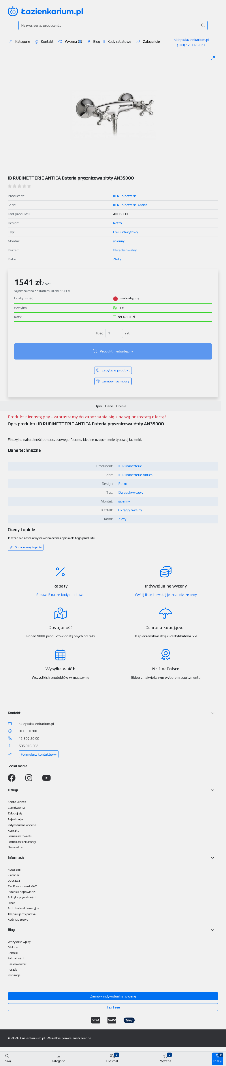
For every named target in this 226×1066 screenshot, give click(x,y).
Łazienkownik (17, 964)
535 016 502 (28, 746)
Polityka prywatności (22, 897)
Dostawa (14, 880)
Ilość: (100, 333)
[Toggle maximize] (212, 58)
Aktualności (16, 958)
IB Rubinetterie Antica (130, 205)
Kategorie (19, 41)
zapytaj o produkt (113, 370)
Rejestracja (15, 819)
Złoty (117, 259)
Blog (93, 41)
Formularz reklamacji (22, 842)
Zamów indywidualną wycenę (113, 996)
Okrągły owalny (125, 250)
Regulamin (15, 869)
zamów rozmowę (113, 381)
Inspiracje (14, 975)
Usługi (13, 790)
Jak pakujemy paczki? (22, 914)
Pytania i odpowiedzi (22, 892)
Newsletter (16, 847)
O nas (11, 903)
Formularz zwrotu (20, 836)
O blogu (13, 947)
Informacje (16, 857)
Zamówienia (16, 807)
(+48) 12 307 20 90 (191, 45)
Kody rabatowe (117, 41)
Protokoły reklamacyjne (23, 908)
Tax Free (113, 1007)
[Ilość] (114, 333)
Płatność (14, 875)
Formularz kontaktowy (38, 754)
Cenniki (13, 953)
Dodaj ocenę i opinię (25, 547)
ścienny (118, 241)
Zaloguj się (148, 41)
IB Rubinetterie (125, 196)
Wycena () (70, 41)
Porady (12, 969)
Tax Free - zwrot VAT (22, 886)
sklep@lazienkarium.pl (191, 40)
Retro (117, 223)
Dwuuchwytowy (125, 232)
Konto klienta (17, 802)
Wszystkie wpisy (19, 942)
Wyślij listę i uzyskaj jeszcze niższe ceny (166, 595)
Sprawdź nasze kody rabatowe (60, 595)
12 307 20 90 (29, 738)
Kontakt (44, 41)
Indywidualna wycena (22, 825)
